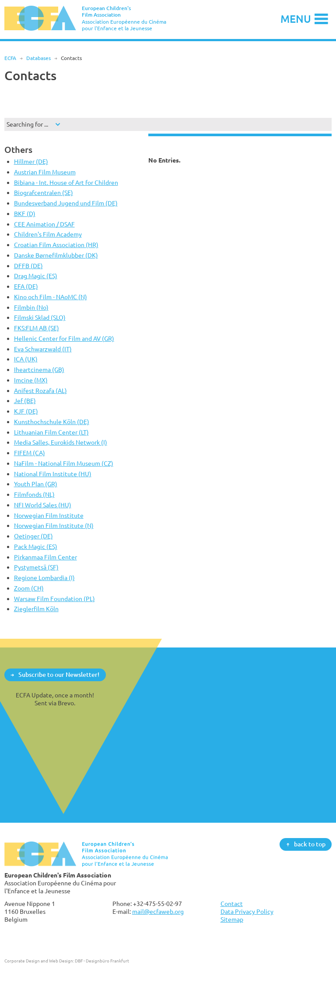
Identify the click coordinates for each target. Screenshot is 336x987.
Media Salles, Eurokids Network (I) (60, 442)
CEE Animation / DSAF (44, 224)
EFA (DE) (26, 286)
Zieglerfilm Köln (36, 608)
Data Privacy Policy (246, 911)
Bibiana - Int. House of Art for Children (66, 182)
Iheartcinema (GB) (39, 369)
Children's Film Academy (48, 234)
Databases (38, 58)
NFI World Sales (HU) (42, 505)
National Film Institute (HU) (52, 474)
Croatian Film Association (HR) (56, 244)
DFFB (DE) (28, 265)
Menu (295, 18)
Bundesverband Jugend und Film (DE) (66, 203)
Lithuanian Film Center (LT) (51, 432)
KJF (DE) (26, 411)
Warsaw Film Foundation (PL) (54, 598)
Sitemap (231, 919)
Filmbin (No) (31, 307)
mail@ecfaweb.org (158, 911)
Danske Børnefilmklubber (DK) (56, 255)
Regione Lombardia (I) (44, 577)
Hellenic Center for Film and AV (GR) (64, 338)
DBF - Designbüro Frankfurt (102, 960)
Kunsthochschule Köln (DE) (51, 421)
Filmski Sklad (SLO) (40, 317)
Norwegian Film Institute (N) (54, 525)
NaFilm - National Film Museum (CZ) (63, 463)
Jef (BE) (25, 400)
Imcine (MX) (31, 380)
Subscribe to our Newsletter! (58, 674)
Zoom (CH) (29, 588)
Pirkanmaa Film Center (45, 557)
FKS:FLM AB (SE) (36, 328)
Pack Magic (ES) (35, 546)
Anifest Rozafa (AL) (40, 390)
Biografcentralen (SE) (43, 192)
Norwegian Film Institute (49, 515)
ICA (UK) (26, 359)
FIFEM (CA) (29, 452)
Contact (231, 903)
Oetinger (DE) (33, 536)
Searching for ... (27, 124)
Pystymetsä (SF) (36, 567)
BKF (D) (24, 213)
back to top (310, 844)
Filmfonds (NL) (34, 494)
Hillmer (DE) (31, 161)
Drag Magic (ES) (35, 275)
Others (18, 149)
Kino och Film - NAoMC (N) (50, 297)
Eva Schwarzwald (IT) (43, 349)
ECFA (10, 58)
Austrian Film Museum (45, 172)
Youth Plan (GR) (35, 484)
